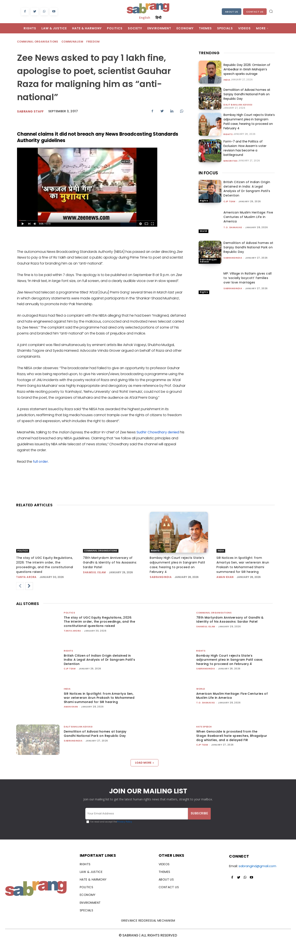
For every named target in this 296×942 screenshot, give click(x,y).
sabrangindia (232, 257)
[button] (271, 11)
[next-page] (29, 586)
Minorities (230, 161)
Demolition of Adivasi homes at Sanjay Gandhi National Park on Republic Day (246, 94)
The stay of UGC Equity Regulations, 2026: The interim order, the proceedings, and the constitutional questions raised (99, 621)
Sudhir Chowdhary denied (158, 432)
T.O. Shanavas (232, 227)
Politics (22, 550)
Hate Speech (204, 726)
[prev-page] (20, 586)
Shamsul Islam (94, 572)
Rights (228, 134)
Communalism (72, 42)
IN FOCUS (208, 173)
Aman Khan (225, 577)
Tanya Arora (26, 577)
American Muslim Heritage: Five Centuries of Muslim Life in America (248, 216)
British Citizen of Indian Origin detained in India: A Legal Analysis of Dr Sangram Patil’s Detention (246, 189)
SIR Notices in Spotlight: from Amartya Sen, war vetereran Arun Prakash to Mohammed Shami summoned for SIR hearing (99, 698)
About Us (231, 11)
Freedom (93, 42)
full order (40, 461)
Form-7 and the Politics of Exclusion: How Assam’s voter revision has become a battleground (244, 148)
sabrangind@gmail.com (257, 866)
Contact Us (254, 11)
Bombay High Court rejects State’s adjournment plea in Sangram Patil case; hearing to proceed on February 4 (249, 121)
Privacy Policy (124, 821)
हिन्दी (158, 17)
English (144, 17)
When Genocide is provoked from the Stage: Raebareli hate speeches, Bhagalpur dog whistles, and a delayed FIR (231, 735)
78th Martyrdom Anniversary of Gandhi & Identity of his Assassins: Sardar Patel (110, 562)
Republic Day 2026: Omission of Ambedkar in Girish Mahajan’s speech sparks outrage (246, 69)
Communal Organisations (38, 42)
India (226, 80)
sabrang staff (30, 111)
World (203, 231)
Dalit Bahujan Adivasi (237, 105)
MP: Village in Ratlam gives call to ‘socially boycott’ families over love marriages (247, 278)
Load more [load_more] (144, 762)
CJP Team (229, 201)
